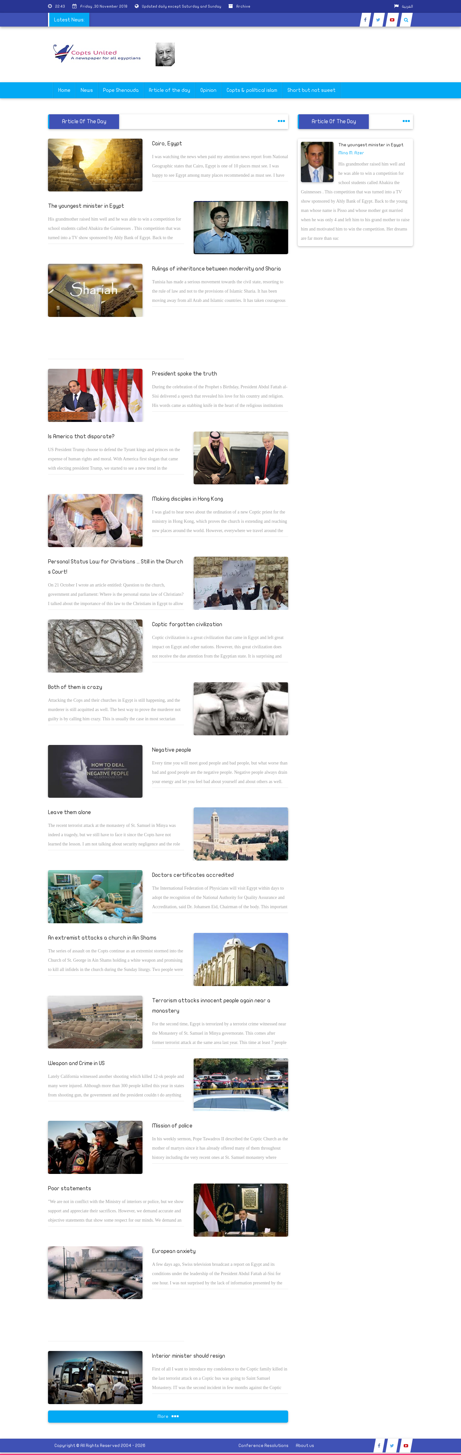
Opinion (208, 90)
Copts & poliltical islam (252, 90)
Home (64, 90)
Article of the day (169, 90)
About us (305, 1445)
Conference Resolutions (263, 1445)
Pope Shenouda (121, 90)
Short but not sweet (311, 90)
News (87, 90)
